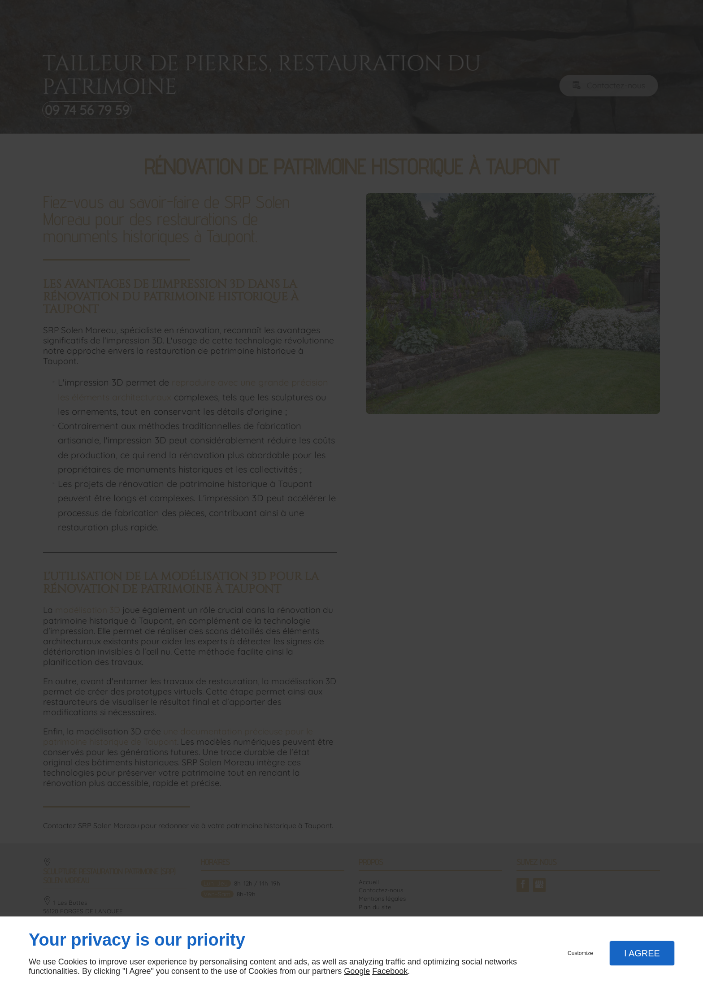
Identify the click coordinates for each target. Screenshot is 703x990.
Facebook (390, 971)
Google (357, 971)
